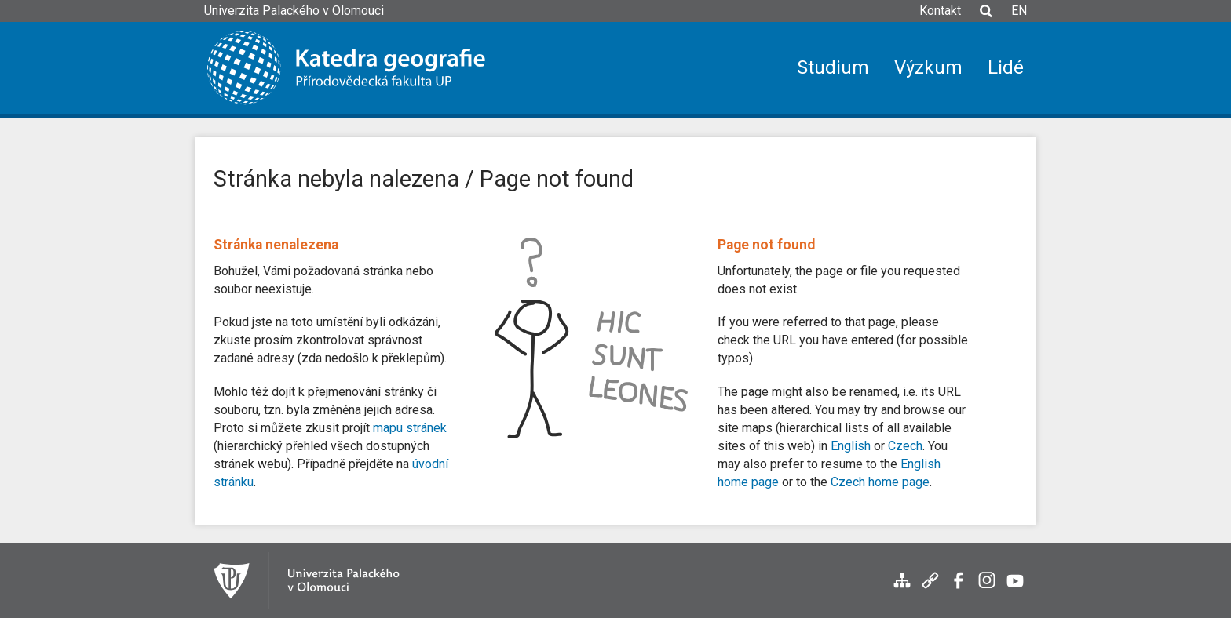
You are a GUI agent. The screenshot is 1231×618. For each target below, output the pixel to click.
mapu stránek (410, 427)
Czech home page (880, 481)
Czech (905, 445)
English (851, 445)
